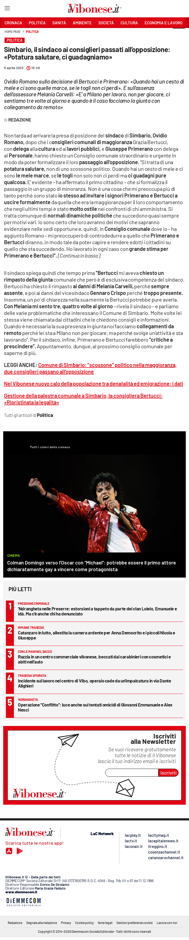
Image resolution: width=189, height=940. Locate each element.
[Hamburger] (7, 9)
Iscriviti (168, 773)
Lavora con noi (167, 923)
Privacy (66, 923)
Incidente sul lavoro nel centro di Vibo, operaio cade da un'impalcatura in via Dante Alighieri (94, 683)
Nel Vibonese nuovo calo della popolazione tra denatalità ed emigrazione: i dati (93, 383)
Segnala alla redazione (41, 923)
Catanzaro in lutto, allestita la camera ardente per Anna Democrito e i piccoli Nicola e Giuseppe (96, 635)
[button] (179, 34)
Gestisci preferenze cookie (135, 923)
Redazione (15, 923)
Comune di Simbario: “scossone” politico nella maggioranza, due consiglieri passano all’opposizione (90, 368)
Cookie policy (84, 923)
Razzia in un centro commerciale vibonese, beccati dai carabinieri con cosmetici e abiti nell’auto (94, 659)
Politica (32, 31)
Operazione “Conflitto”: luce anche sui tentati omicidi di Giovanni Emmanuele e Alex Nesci (95, 707)
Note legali (105, 923)
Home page (13, 31)
